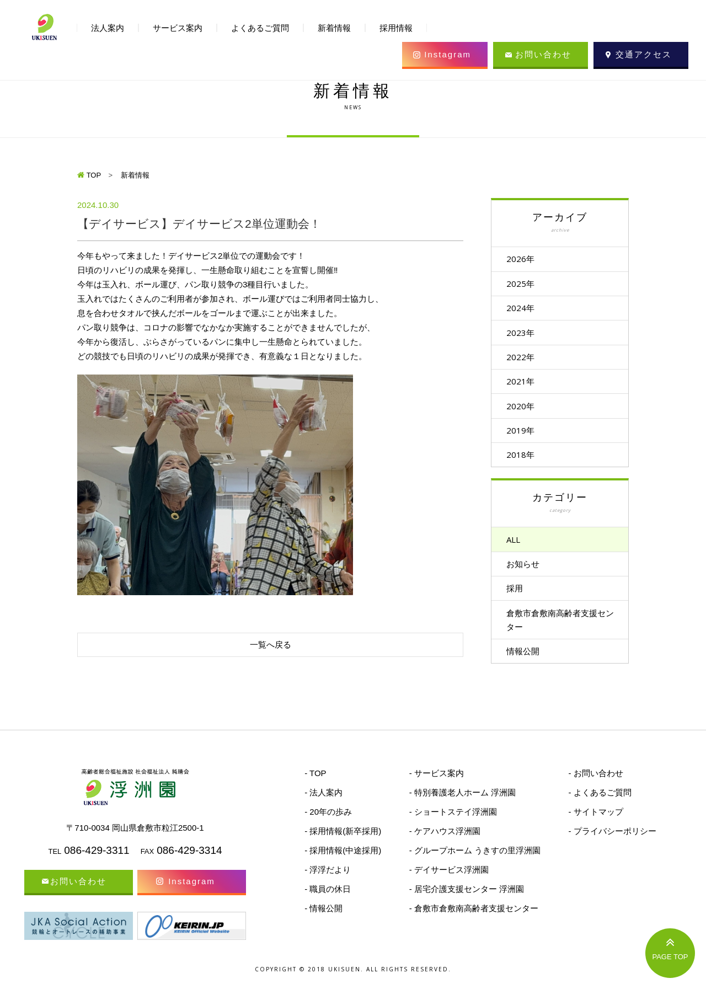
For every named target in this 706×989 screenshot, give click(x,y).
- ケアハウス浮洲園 (444, 843)
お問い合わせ (543, 54)
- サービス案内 (436, 785)
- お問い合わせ (595, 785)
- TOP (315, 785)
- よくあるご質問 (599, 805)
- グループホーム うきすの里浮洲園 (475, 863)
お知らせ (527, 573)
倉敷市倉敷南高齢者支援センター (560, 630)
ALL (518, 547)
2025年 (525, 284)
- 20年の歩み (328, 824)
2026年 (525, 259)
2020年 (525, 411)
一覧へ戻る (270, 644)
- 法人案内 (323, 805)
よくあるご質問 (260, 28)
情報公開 (527, 663)
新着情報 (334, 28)
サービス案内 (177, 28)
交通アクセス (644, 54)
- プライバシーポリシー (612, 843)
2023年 (525, 335)
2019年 (525, 436)
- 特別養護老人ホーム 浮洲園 (462, 805)
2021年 (525, 386)
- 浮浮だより (327, 882)
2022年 (525, 360)
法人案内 (107, 28)
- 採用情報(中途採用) (342, 863)
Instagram (447, 54)
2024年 (525, 310)
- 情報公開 (323, 921)
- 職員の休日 (327, 901)
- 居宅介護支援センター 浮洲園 (466, 901)
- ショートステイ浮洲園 (453, 824)
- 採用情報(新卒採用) (342, 843)
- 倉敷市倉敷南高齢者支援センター (473, 921)
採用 (519, 598)
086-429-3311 (96, 863)
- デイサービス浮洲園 (449, 882)
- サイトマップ (595, 824)
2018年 (525, 462)
